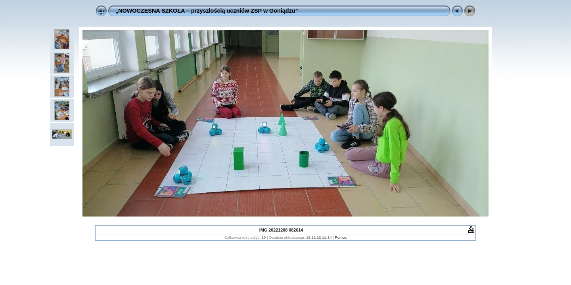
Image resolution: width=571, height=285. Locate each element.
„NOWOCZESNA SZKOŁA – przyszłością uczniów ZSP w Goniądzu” (206, 11)
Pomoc (341, 237)
